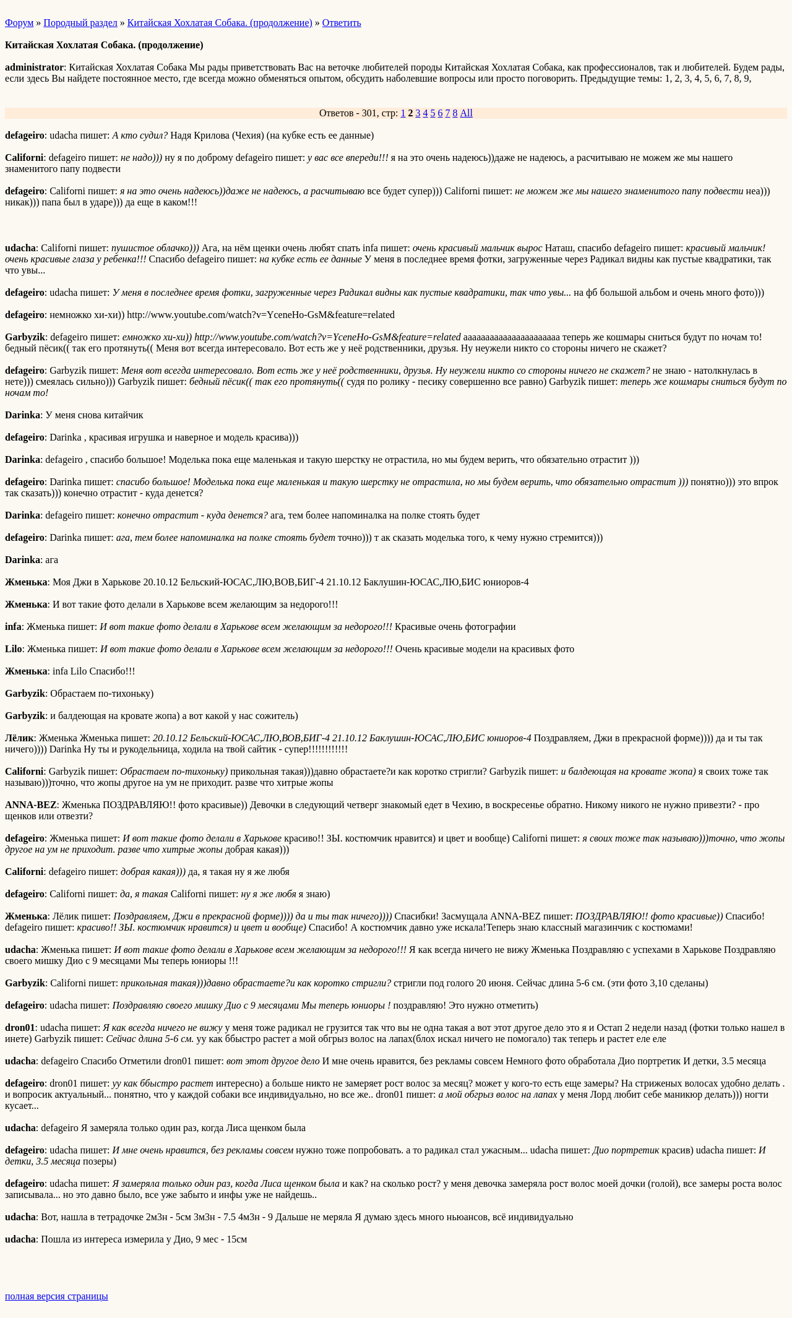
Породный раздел (80, 22)
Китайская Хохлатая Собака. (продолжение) (219, 22)
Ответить (341, 22)
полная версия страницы (56, 1296)
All (466, 113)
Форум (19, 22)
